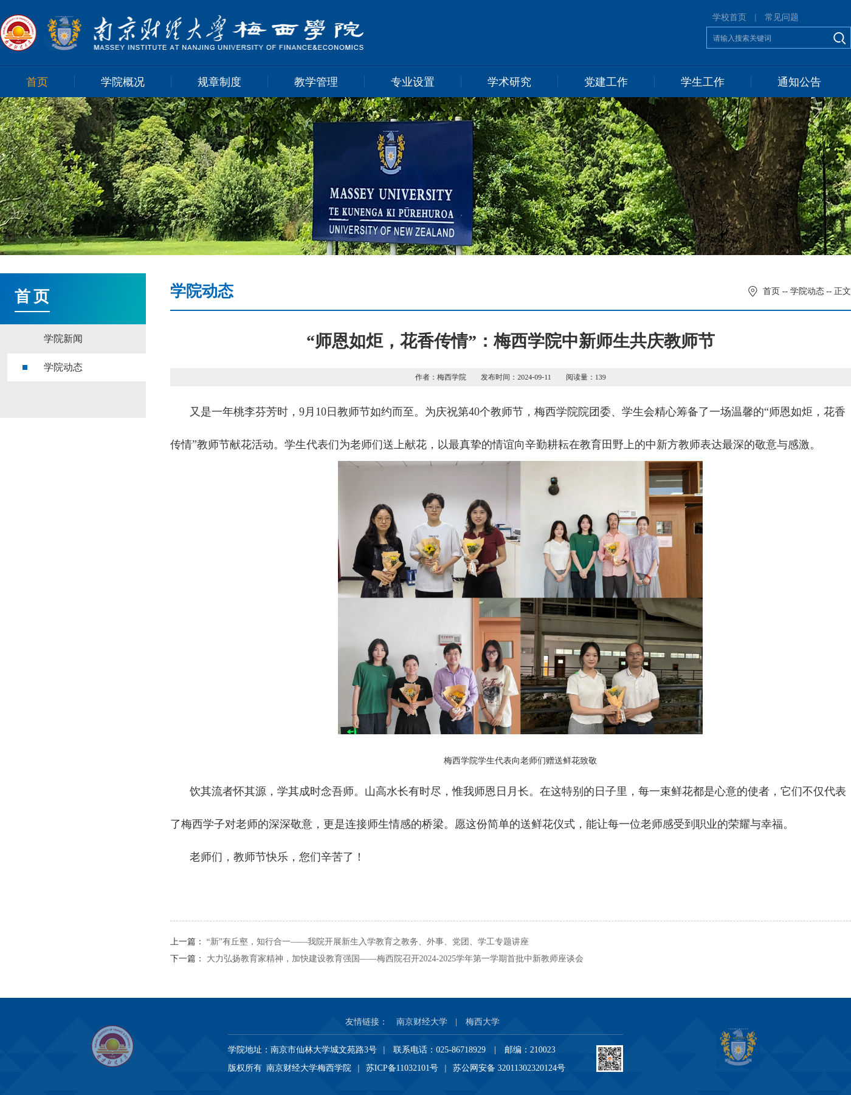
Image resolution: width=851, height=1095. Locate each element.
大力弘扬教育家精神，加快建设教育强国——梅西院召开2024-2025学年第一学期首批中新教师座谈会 (395, 958)
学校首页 (729, 17)
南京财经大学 (421, 1021)
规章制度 (219, 82)
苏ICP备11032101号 (402, 1068)
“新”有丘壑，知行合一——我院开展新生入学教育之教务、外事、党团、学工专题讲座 (368, 941)
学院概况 (123, 82)
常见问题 (782, 17)
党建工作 (606, 82)
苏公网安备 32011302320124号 (509, 1068)
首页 (37, 82)
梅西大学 (483, 1021)
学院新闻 (63, 338)
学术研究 (509, 82)
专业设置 (413, 82)
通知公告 (799, 82)
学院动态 (63, 367)
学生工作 (703, 82)
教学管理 (316, 82)
